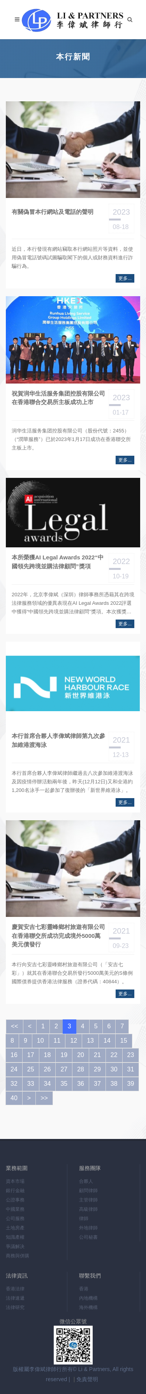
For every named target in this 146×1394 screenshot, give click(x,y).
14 (107, 1040)
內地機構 (88, 1298)
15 (123, 1040)
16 (14, 1055)
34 (47, 1083)
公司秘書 (88, 1237)
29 (97, 1069)
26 (47, 1069)
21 (97, 1055)
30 (114, 1069)
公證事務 (15, 1200)
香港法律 (15, 1289)
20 (80, 1055)
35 (63, 1083)
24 (14, 1069)
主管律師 (88, 1200)
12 (73, 1040)
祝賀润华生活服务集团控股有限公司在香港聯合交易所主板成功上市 (58, 398)
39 (130, 1083)
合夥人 (86, 1181)
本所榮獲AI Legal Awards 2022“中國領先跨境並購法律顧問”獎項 (58, 561)
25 (30, 1069)
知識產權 (15, 1237)
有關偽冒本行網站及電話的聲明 (52, 211)
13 (90, 1040)
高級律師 (88, 1209)
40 (14, 1098)
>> (44, 1098)
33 (30, 1083)
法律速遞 (15, 1298)
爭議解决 (15, 1246)
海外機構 (88, 1307)
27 (63, 1069)
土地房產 (15, 1228)
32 (14, 1083)
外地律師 (88, 1228)
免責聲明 (87, 1379)
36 (80, 1083)
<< (14, 1026)
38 (114, 1083)
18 (47, 1055)
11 (57, 1040)
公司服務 (15, 1218)
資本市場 (15, 1181)
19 (63, 1055)
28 (80, 1069)
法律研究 (15, 1307)
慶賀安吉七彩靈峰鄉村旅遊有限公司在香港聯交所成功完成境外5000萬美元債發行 (58, 936)
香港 (83, 1289)
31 (130, 1069)
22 (114, 1055)
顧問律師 (88, 1190)
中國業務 (15, 1209)
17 (30, 1055)
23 (130, 1055)
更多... (125, 278)
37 (97, 1083)
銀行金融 (15, 1190)
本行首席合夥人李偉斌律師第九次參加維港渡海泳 (58, 740)
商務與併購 (17, 1256)
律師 (83, 1218)
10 (40, 1040)
